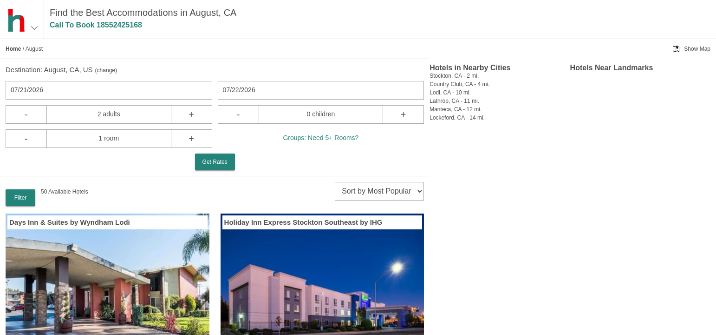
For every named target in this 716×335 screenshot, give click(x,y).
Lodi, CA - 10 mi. (450, 92)
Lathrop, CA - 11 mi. (454, 101)
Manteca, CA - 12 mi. (456, 109)
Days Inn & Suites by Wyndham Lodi (69, 222)
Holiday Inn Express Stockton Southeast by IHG (303, 222)
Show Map (697, 49)
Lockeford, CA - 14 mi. (457, 117)
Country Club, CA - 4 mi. (459, 84)
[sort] (379, 191)
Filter (20, 197)
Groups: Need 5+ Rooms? (320, 137)
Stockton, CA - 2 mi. (454, 76)
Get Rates (215, 162)
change (106, 70)
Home (13, 49)
